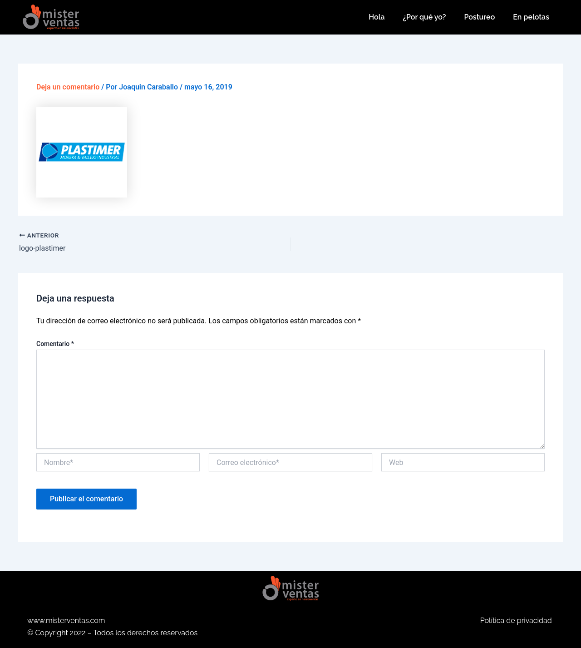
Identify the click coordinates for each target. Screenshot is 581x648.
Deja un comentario (67, 87)
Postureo (479, 17)
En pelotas (531, 17)
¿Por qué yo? (424, 17)
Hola (376, 17)
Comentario (55, 343)
